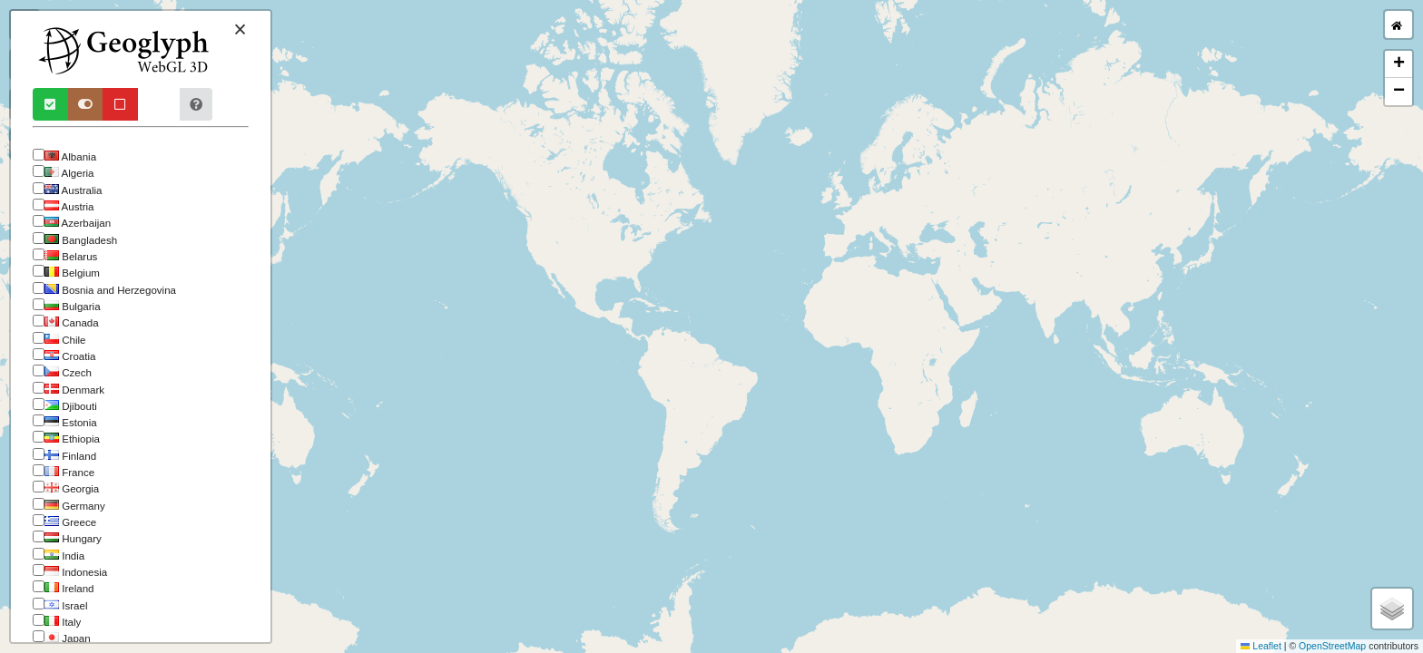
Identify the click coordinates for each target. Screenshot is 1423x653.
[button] (1398, 64)
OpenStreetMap (1332, 645)
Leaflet (1261, 645)
